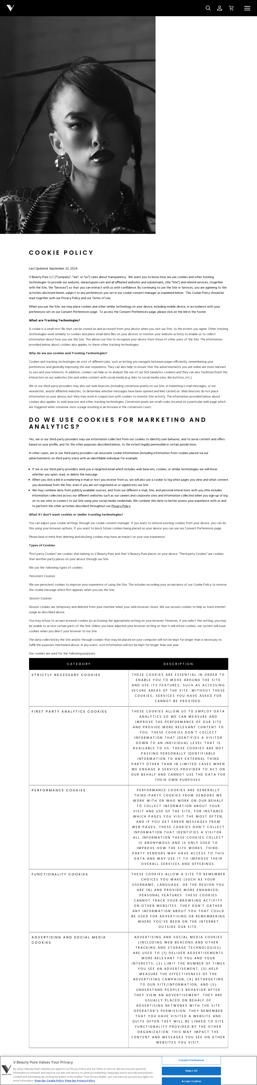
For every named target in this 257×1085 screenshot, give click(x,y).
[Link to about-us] (14, 995)
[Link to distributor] (102, 995)
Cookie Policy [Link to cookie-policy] (61, 1063)
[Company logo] (104, 8)
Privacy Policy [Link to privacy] (13, 1063)
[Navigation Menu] (247, 8)
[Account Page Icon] (219, 8)
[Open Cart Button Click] (229, 8)
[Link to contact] (101, 1007)
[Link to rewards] (23, 1007)
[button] (247, 8)
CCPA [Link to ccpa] (77, 1063)
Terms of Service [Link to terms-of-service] (37, 1063)
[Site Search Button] (208, 8)
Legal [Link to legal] (88, 1063)
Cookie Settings (128, 1046)
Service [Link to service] (100, 1063)
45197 (228, 960)
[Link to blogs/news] (179, 995)
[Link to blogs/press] (178, 1007)
